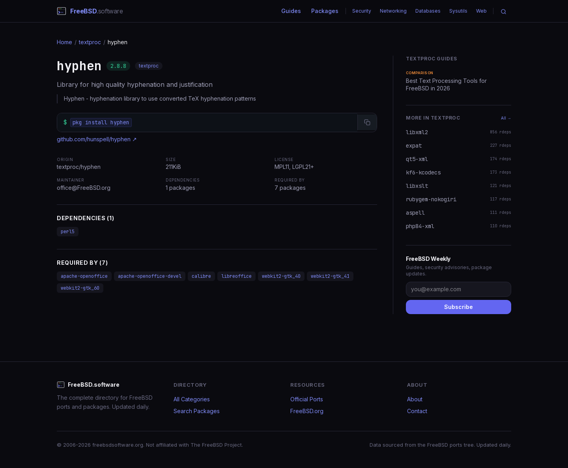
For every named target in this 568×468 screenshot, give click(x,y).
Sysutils (458, 11)
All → (506, 118)
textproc (90, 42)
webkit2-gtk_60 (80, 288)
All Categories (192, 399)
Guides (291, 10)
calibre (201, 276)
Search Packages (197, 411)
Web (481, 11)
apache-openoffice (84, 276)
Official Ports (306, 399)
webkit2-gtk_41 (330, 276)
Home (64, 42)
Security (361, 11)
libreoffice (236, 276)
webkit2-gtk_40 (281, 276)
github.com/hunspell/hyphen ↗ (97, 139)
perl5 (68, 231)
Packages (324, 10)
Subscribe (458, 306)
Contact (417, 411)
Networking (393, 11)
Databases (428, 11)
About (414, 399)
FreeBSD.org (306, 411)
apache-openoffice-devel (149, 276)
